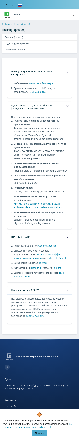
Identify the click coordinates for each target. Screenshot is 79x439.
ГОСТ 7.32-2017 (37, 92)
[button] (20, 5)
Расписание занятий (15, 49)
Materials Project (57, 258)
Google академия (47, 246)
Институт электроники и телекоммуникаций (37, 203)
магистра (34, 83)
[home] (2, 24)
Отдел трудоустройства (17, 43)
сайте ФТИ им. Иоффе (48, 254)
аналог (58, 268)
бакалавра (47, 83)
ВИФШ (17, 14)
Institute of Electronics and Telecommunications (38, 207)
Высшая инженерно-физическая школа (37, 356)
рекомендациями (35, 316)
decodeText (12, 406)
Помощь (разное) (14, 37)
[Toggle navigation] (73, 5)
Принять (39, 433)
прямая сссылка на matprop (28, 258)
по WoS (43, 263)
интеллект (36, 268)
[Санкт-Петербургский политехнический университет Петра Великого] (6, 15)
